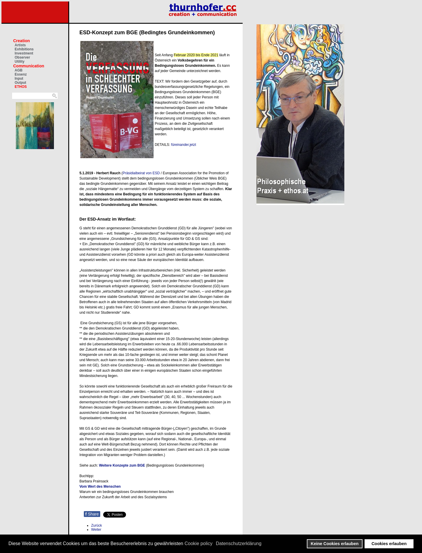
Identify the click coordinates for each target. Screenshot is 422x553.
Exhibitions (24, 49)
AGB (19, 70)
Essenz (21, 74)
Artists (20, 45)
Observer (22, 57)
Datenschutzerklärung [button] (239, 543)
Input (19, 78)
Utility (19, 61)
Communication (28, 66)
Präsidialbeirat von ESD (141, 173)
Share (92, 514)
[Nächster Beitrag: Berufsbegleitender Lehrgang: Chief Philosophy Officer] (96, 530)
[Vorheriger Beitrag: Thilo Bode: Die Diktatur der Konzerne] (96, 525)
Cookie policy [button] (198, 543)
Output (20, 83)
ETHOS (21, 87)
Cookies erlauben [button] (389, 543)
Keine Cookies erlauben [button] (334, 543)
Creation (21, 40)
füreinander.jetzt (183, 145)
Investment (24, 53)
